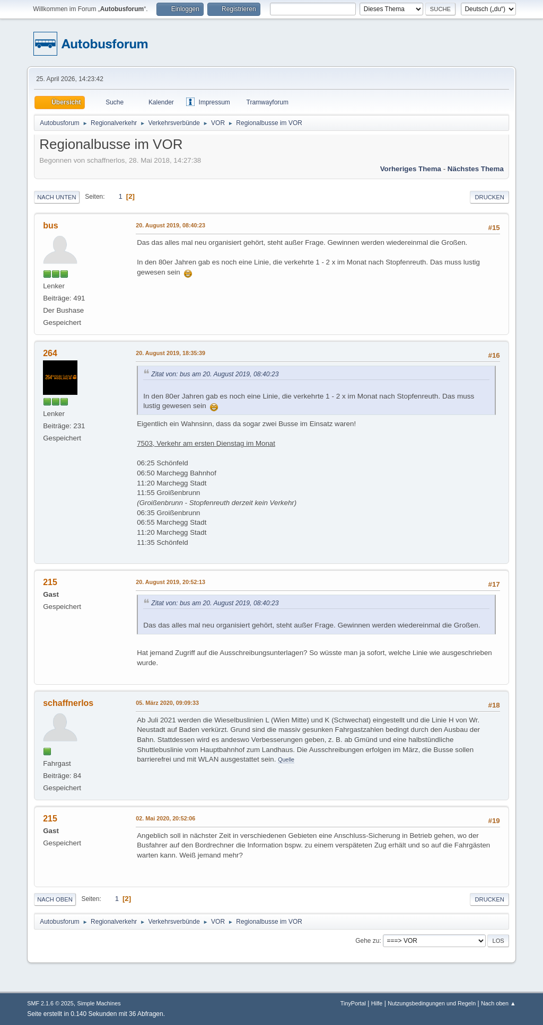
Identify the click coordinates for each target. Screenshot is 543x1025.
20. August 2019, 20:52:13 (170, 582)
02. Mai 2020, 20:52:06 (165, 818)
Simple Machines (99, 1003)
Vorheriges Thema (410, 169)
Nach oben (55, 899)
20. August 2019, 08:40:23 (170, 225)
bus (50, 225)
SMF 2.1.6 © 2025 (50, 1003)
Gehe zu (367, 940)
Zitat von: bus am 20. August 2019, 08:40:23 (214, 374)
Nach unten (56, 197)
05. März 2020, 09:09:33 (167, 703)
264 (50, 353)
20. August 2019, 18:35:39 (170, 353)
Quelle (286, 759)
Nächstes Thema (476, 169)
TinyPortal (353, 1003)
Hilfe (377, 1003)
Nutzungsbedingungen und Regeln (432, 1003)
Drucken (489, 197)
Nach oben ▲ (498, 1003)
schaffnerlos (68, 703)
